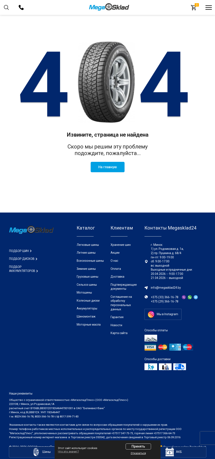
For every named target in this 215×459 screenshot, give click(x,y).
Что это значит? (68, 451)
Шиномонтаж (86, 316)
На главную (107, 167)
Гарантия (117, 317)
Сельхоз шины (87, 284)
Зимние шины (86, 268)
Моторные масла (89, 324)
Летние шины (86, 252)
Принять (138, 446)
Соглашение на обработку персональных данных (121, 303)
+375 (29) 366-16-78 (164, 301)
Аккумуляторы (87, 308)
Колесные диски (88, 300)
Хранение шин (121, 244)
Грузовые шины (87, 276)
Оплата (116, 268)
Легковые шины (88, 244)
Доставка (117, 276)
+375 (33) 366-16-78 (164, 297)
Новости (116, 325)
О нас (114, 260)
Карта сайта (119, 333)
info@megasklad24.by (166, 287)
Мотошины (84, 292)
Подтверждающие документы (124, 287)
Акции (115, 252)
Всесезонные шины (90, 260)
